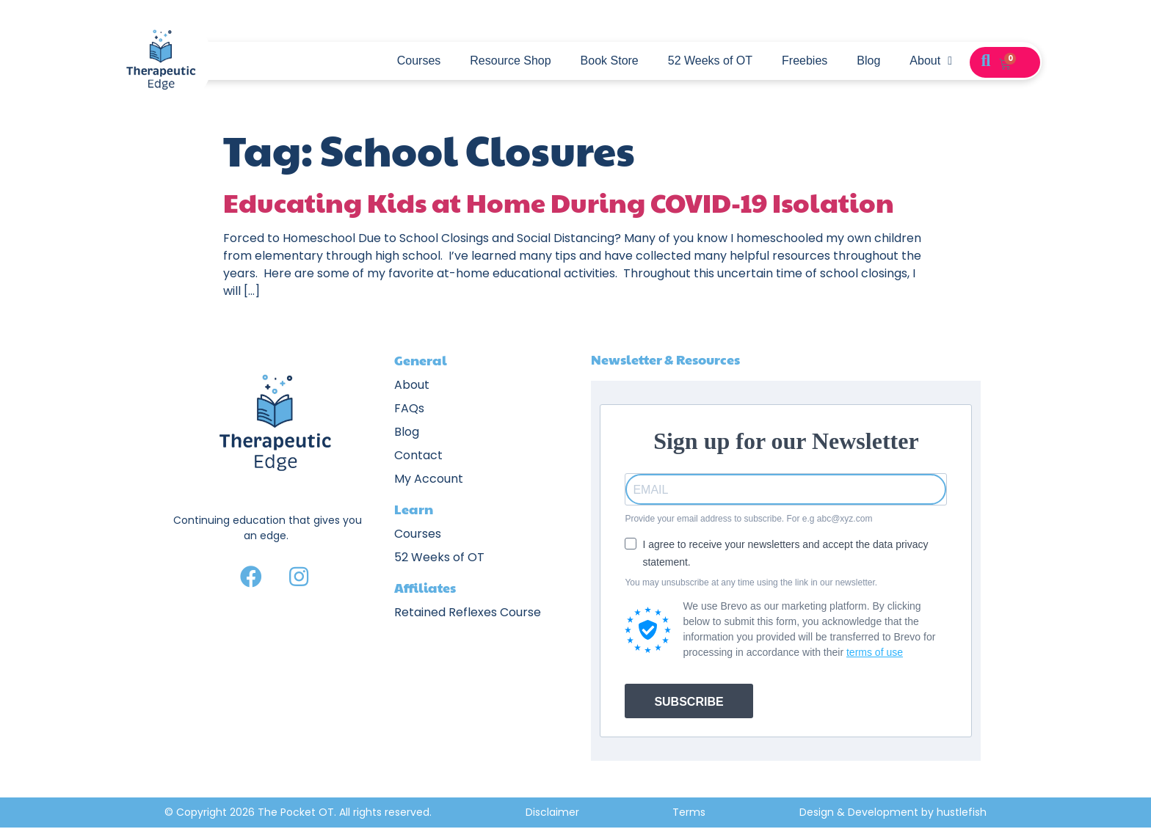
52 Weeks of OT (710, 60)
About (930, 61)
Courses (419, 60)
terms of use (874, 652)
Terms (688, 812)
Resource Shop (510, 60)
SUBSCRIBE (688, 701)
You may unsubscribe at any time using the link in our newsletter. (751, 582)
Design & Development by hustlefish (893, 812)
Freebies (804, 60)
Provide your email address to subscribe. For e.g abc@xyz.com (748, 518)
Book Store (610, 60)
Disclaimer (552, 812)
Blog (868, 60)
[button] (985, 60)
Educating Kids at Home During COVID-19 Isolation (558, 201)
